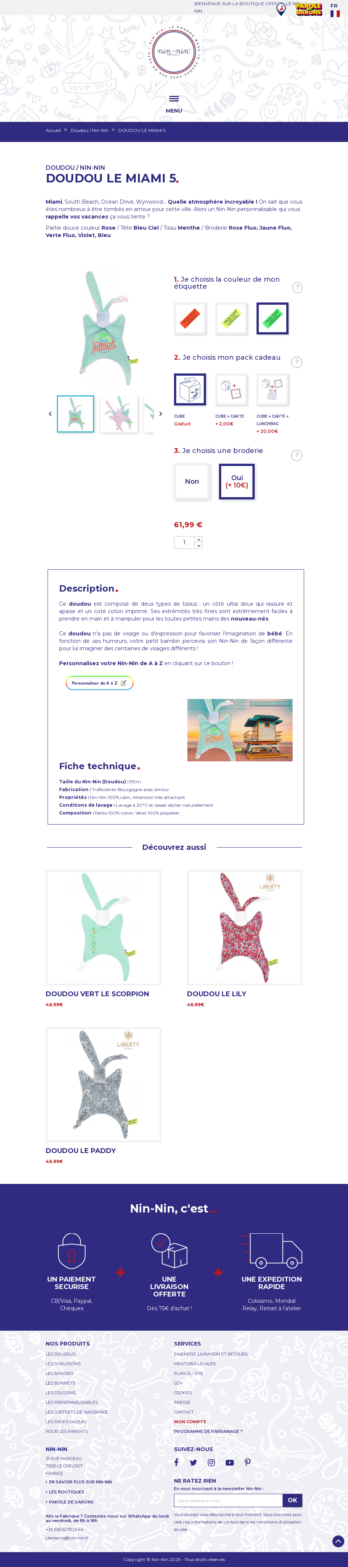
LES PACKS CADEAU (66, 1421)
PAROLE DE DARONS (71, 1502)
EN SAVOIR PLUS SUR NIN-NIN (80, 1482)
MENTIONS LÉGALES (195, 1363)
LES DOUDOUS (60, 1354)
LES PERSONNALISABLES (72, 1402)
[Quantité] (184, 542)
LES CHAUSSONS (63, 1363)
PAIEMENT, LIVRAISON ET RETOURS (211, 1354)
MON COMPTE (190, 1421)
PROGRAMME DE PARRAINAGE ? (208, 1431)
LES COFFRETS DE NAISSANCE (77, 1412)
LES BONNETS (60, 1383)
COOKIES (183, 1392)
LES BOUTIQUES (66, 1492)
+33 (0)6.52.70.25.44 (65, 1529)
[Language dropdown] (339, 9)
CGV (178, 1383)
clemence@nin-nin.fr (67, 1538)
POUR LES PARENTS (67, 1431)
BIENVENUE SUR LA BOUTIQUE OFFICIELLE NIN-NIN (248, 7)
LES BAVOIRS (59, 1373)
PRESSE (182, 1402)
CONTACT (184, 1412)
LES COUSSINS (60, 1392)
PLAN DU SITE (188, 1373)
